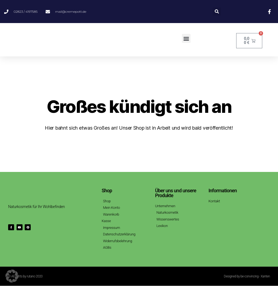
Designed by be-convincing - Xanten (247, 278)
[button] (217, 11)
